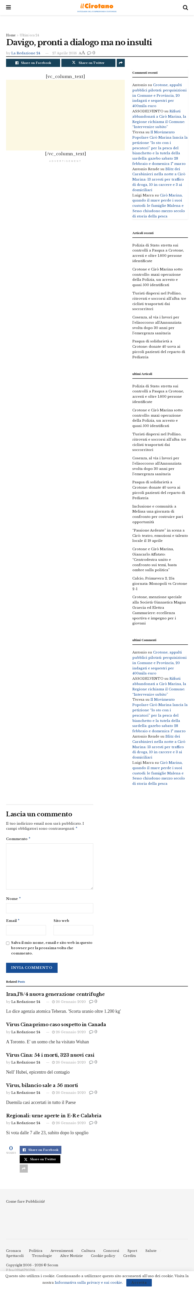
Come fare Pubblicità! (25, 1203)
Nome (13, 900)
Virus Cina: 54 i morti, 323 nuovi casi (50, 1057)
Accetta (139, 1282)
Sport (132, 1253)
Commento (18, 839)
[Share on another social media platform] (121, 63)
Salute (151, 1253)
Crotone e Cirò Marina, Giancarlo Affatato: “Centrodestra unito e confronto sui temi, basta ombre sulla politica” (154, 559)
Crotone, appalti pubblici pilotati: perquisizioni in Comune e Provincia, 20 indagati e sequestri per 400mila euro (159, 95)
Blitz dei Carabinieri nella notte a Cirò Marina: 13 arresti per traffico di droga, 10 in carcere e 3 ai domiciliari (158, 179)
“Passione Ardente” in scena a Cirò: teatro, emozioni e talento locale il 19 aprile (160, 535)
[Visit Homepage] (96, 7)
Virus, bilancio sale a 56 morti (42, 1087)
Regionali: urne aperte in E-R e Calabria (54, 1118)
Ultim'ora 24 (29, 35)
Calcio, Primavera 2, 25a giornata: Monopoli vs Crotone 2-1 (159, 583)
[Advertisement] (65, 115)
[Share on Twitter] (88, 63)
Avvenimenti (62, 1253)
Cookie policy (103, 1258)
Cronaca (13, 1253)
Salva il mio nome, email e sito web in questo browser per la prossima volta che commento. (51, 950)
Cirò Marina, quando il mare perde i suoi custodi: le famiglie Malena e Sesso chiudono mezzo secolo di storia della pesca (158, 205)
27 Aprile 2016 (64, 53)
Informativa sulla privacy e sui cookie (88, 1282)
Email (13, 922)
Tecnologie (42, 1258)
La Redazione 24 (25, 53)
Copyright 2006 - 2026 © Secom (32, 1267)
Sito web (61, 922)
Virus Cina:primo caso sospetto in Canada (56, 1026)
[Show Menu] (8, 7)
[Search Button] (185, 7)
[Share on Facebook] (33, 63)
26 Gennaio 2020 (69, 1004)
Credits (129, 1258)
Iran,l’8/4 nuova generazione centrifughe (55, 996)
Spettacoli (15, 1258)
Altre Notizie (71, 1258)
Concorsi (111, 1253)
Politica (35, 1253)
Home (11, 35)
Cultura (88, 1253)
